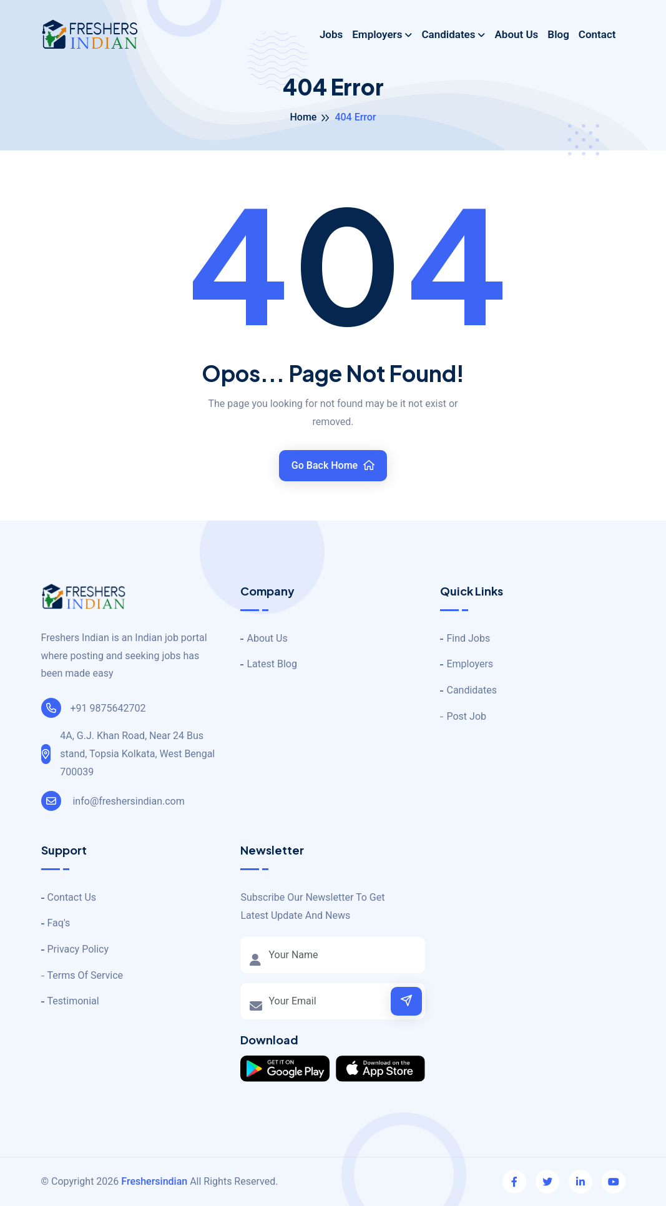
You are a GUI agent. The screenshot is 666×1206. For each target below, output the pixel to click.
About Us (516, 34)
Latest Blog (271, 664)
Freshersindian (154, 1181)
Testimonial (73, 1001)
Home (303, 117)
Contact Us (72, 897)
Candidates (448, 34)
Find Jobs (468, 638)
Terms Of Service (85, 975)
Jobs (331, 34)
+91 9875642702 (93, 708)
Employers (377, 34)
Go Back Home (333, 465)
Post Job (466, 716)
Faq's (59, 923)
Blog (558, 34)
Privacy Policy (78, 949)
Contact (597, 34)
